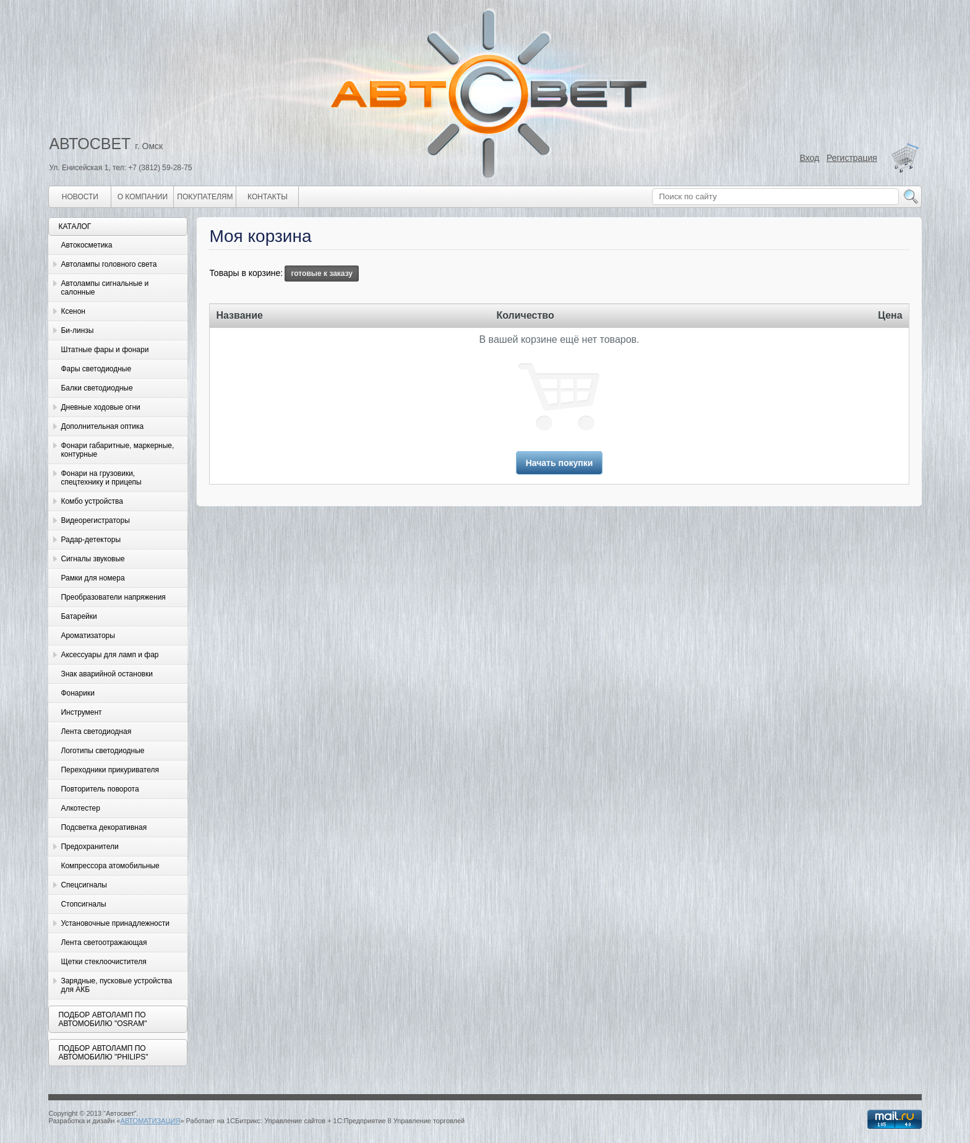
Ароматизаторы (87, 635)
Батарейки (79, 616)
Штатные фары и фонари (104, 349)
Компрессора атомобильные (110, 865)
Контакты (267, 196)
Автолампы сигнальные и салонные (104, 287)
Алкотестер (80, 808)
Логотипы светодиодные (102, 750)
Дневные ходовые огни (100, 407)
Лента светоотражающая (104, 942)
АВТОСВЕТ (90, 143)
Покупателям (205, 196)
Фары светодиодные (96, 368)
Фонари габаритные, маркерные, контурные (117, 450)
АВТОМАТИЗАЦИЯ (150, 1120)
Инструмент (81, 712)
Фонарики (77, 693)
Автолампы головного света (109, 264)
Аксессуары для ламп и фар (109, 654)
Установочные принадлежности (115, 923)
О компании (143, 196)
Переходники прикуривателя (110, 770)
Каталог (74, 226)
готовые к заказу (322, 273)
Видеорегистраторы (95, 520)
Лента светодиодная (96, 731)
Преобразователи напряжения (113, 597)
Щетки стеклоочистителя (103, 961)
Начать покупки (559, 463)
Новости (80, 196)
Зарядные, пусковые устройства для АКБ (116, 985)
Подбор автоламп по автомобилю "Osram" (102, 1019)
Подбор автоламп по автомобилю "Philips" (103, 1052)
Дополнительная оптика (102, 426)
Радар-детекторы (91, 539)
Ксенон (73, 311)
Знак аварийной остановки (106, 674)
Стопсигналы (83, 904)
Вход (810, 158)
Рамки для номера (92, 578)
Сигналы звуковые (92, 558)
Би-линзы (77, 330)
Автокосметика (86, 245)
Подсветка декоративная (104, 827)
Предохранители (89, 846)
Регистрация (851, 158)
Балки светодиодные (96, 388)
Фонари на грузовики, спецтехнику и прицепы (101, 477)
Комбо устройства (91, 501)
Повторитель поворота (100, 789)
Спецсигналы (84, 885)
